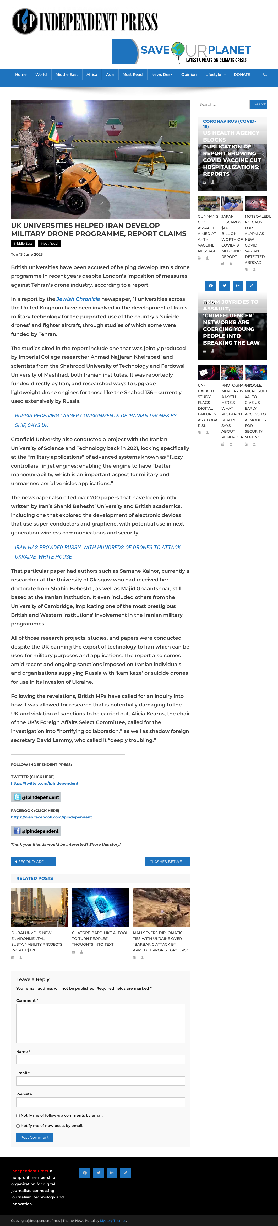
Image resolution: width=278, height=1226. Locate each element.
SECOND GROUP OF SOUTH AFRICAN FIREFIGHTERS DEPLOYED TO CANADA (37, 861)
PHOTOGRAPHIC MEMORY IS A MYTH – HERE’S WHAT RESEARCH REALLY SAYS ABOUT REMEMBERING (232, 411)
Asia (110, 74)
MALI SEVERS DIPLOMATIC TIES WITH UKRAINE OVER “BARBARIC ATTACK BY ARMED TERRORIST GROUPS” (161, 941)
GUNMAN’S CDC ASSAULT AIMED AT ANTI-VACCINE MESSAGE (208, 233)
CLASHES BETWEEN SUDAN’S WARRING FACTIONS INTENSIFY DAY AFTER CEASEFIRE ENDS (170, 861)
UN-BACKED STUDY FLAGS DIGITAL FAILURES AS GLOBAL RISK (209, 405)
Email (23, 1072)
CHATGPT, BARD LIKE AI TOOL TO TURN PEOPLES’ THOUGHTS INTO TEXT (100, 938)
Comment (27, 1000)
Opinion (189, 74)
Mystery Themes (113, 1221)
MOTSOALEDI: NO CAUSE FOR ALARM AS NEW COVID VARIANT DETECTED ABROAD (256, 239)
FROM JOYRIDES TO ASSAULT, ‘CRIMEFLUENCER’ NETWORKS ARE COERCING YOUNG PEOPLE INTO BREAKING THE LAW (231, 322)
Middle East (67, 74)
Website (24, 1094)
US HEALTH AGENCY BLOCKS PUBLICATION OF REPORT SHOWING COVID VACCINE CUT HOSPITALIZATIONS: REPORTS (232, 153)
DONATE (242, 74)
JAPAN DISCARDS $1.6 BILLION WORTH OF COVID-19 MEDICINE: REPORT (232, 236)
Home (21, 74)
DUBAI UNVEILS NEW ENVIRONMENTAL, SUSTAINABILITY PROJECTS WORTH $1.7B (36, 941)
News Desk (162, 74)
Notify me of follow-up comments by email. (62, 1115)
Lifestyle (213, 74)
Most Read (133, 74)
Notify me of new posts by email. (52, 1125)
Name (23, 1051)
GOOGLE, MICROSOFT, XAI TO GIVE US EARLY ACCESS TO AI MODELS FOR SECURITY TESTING (256, 411)
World (41, 74)
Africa (91, 74)
